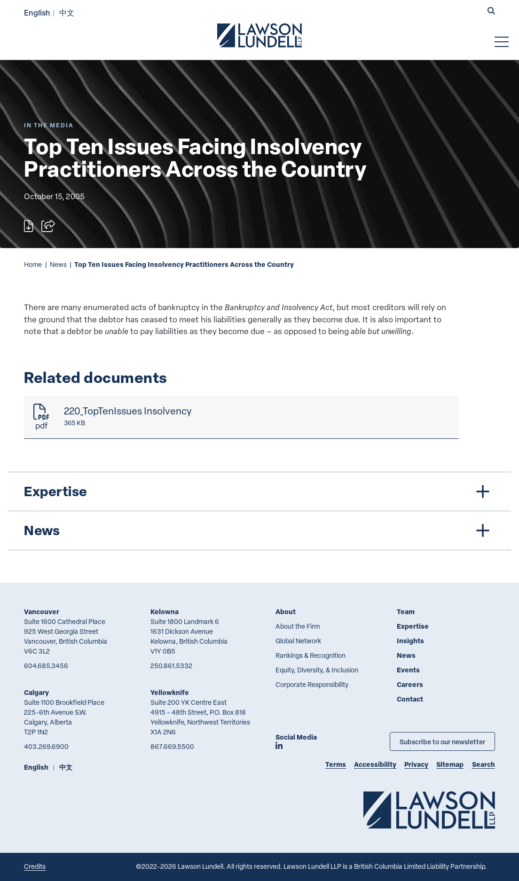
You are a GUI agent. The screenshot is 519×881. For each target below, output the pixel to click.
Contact (410, 699)
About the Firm (297, 626)
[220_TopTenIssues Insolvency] (241, 417)
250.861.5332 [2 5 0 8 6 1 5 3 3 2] (171, 665)
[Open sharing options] (48, 226)
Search (483, 764)
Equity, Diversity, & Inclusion (316, 669)
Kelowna (164, 611)
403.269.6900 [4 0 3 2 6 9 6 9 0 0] (46, 746)
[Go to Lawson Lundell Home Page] (259, 35)
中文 (66, 12)
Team (406, 611)
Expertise (413, 626)
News (58, 264)
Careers (410, 684)
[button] (491, 12)
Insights (410, 641)
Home (33, 264)
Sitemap (450, 764)
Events (408, 670)
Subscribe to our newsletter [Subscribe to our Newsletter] (442, 741)
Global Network (298, 640)
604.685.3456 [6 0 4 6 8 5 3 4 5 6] (46, 665)
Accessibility (375, 764)
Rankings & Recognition (310, 655)
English (37, 12)
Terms (335, 764)
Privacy (416, 764)
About (285, 611)
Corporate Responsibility (311, 684)
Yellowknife (169, 692)
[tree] (259, 511)
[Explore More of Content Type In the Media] (49, 125)
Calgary (36, 692)
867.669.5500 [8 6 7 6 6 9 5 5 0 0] (172, 746)
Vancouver (41, 611)
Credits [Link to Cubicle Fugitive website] (35, 866)
